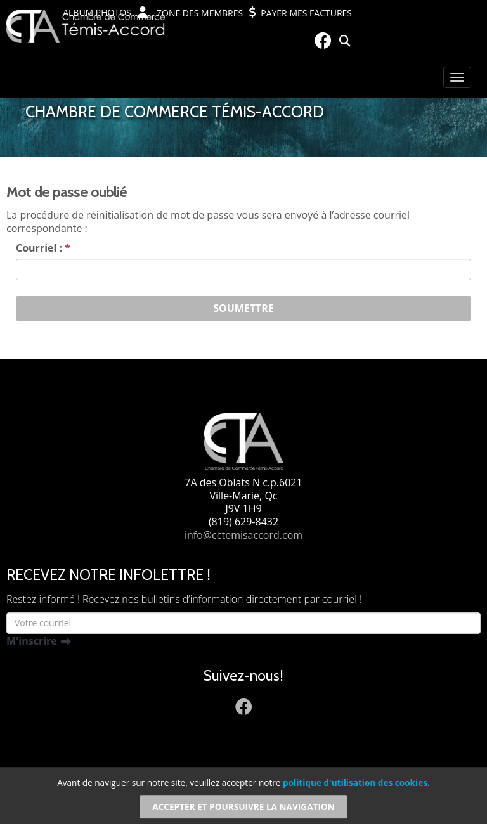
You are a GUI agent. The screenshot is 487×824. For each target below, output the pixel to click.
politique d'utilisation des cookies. (356, 783)
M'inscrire (31, 641)
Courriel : (43, 248)
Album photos (97, 12)
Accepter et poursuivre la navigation (243, 807)
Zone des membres (191, 12)
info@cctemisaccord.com (243, 535)
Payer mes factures (300, 12)
